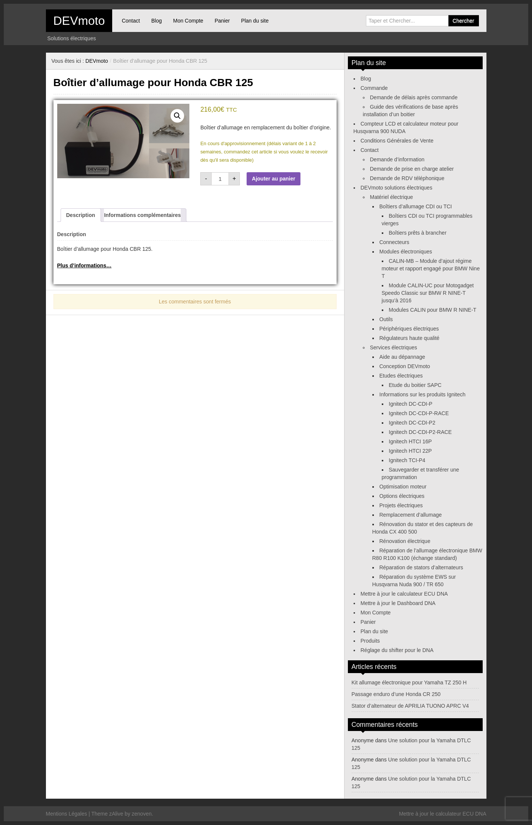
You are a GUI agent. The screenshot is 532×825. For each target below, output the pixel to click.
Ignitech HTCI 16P (410, 441)
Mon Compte (188, 21)
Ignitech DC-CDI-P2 (412, 423)
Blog (156, 21)
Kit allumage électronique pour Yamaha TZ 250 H (409, 682)
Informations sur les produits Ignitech (423, 394)
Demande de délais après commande (414, 97)
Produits (370, 641)
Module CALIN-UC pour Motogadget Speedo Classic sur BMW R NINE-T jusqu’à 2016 (428, 292)
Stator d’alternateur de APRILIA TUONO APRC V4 (410, 706)
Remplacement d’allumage (411, 515)
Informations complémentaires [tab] (142, 215)
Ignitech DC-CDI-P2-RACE (420, 432)
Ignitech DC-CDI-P (411, 404)
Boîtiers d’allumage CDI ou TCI (416, 206)
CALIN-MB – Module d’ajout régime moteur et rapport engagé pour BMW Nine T (431, 268)
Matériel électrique (391, 197)
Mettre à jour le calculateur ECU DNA (404, 594)
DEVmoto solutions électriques (397, 188)
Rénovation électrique (405, 541)
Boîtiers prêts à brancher (418, 233)
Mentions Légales (66, 814)
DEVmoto (79, 20)
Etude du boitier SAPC (415, 385)
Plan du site (254, 21)
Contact (131, 21)
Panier (222, 21)
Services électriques (393, 347)
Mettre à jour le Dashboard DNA (398, 603)
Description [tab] (80, 215)
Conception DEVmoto (405, 366)
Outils (386, 319)
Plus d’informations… (84, 265)
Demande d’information (397, 159)
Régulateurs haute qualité (410, 338)
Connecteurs (394, 242)
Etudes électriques (401, 376)
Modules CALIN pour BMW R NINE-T (433, 310)
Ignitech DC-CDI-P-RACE (419, 413)
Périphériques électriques (409, 329)
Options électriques (402, 496)
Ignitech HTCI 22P (410, 451)
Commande (374, 88)
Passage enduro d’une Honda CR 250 (396, 694)
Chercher (463, 21)
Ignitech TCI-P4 (407, 460)
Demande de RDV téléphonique (407, 178)
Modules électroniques (406, 252)
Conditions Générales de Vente (397, 141)
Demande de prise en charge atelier (412, 169)
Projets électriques (401, 505)
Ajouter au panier (273, 179)
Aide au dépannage (402, 357)
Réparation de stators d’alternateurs (421, 567)
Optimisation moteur (403, 487)
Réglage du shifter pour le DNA (397, 650)
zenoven (142, 814)
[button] (177, 116)
